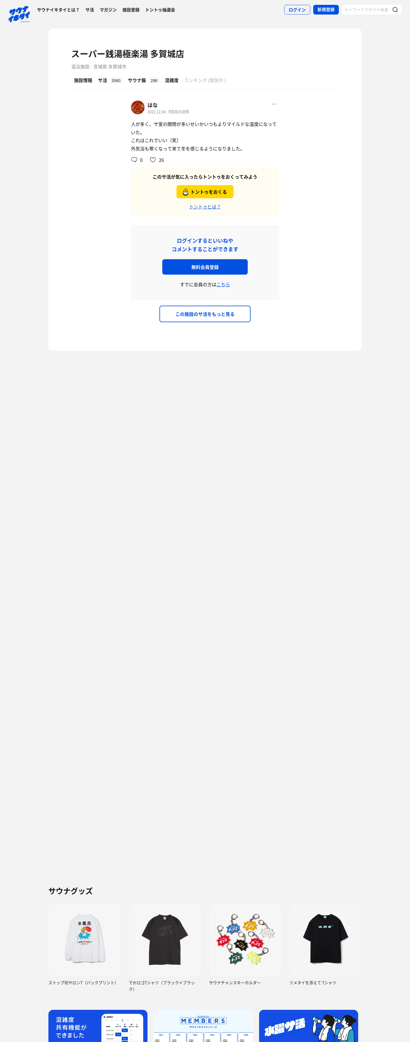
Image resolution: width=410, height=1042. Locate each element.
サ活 (89, 10)
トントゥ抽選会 (160, 10)
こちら (223, 284)
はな (152, 105)
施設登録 (131, 10)
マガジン (108, 10)
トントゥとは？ (205, 206)
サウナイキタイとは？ (58, 10)
